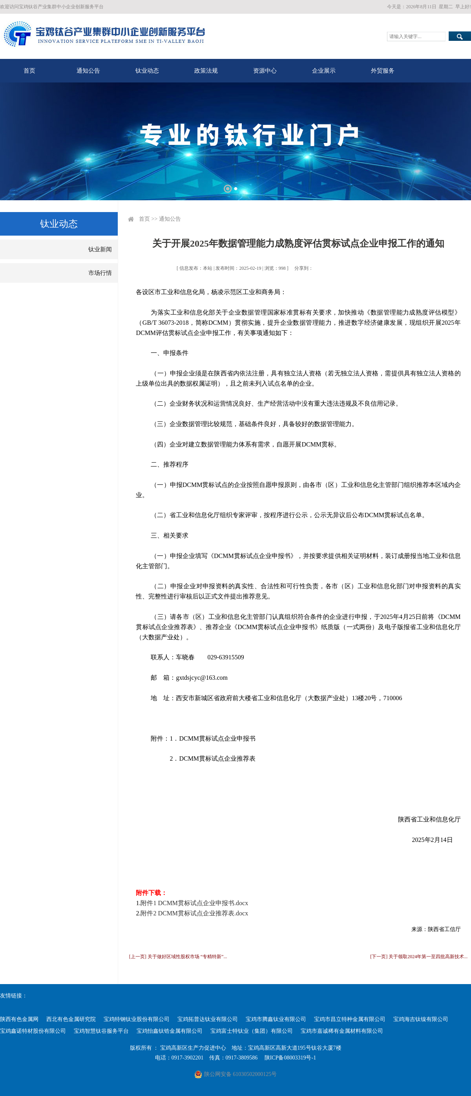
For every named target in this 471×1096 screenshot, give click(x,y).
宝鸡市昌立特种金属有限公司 (349, 1019)
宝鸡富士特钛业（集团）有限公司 (251, 1031)
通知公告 (88, 71)
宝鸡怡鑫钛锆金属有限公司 (170, 1031)
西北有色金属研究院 (71, 1019)
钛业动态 (147, 71)
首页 (29, 71)
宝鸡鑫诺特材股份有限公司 (33, 1031)
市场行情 (100, 273)
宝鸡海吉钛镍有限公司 (420, 1019)
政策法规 (206, 71)
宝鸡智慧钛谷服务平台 (101, 1031)
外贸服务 (382, 71)
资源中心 (265, 71)
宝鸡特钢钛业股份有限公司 (137, 1019)
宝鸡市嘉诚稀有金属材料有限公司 (342, 1031)
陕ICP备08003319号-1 (290, 1058)
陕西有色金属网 (19, 1019)
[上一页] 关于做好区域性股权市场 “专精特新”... (178, 956)
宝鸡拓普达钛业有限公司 (207, 1019)
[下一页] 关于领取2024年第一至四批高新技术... (418, 956)
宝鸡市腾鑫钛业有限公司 (276, 1019)
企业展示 (324, 71)
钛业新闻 (100, 249)
